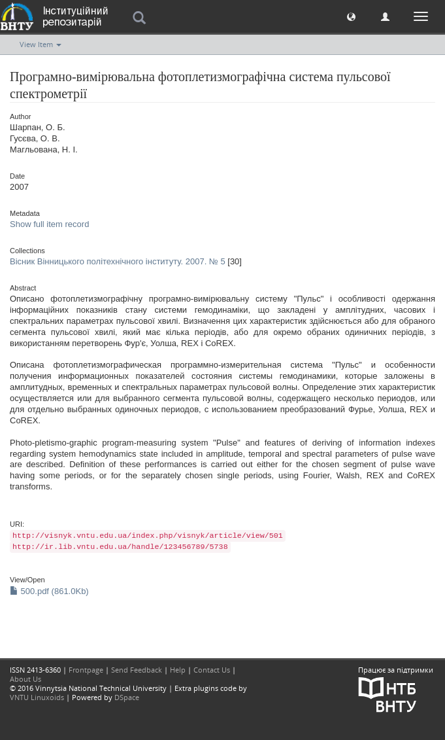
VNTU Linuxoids (37, 697)
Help (178, 670)
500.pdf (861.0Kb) (49, 591)
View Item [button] (40, 44)
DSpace (126, 697)
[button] (351, 16)
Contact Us (211, 670)
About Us (25, 679)
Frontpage (86, 670)
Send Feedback (136, 670)
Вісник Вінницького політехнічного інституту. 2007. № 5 (117, 261)
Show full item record (49, 224)
